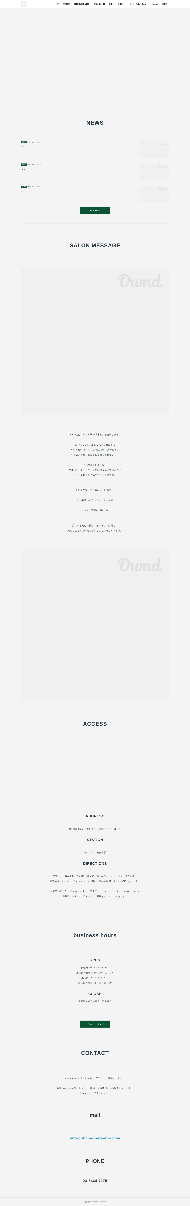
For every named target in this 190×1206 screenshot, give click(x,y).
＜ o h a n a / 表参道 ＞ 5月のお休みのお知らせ (48, 146)
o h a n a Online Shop (137, 4)
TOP (57, 4)
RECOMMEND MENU (82, 4)
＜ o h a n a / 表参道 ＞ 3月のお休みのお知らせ (48, 191)
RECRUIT (121, 4)
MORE (164, 4)
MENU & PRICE (99, 4)
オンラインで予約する (95, 1024)
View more (95, 210)
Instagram (154, 4)
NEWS (24, 142)
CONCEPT (66, 4)
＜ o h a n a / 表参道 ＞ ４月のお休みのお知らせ (48, 169)
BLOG (111, 4)
